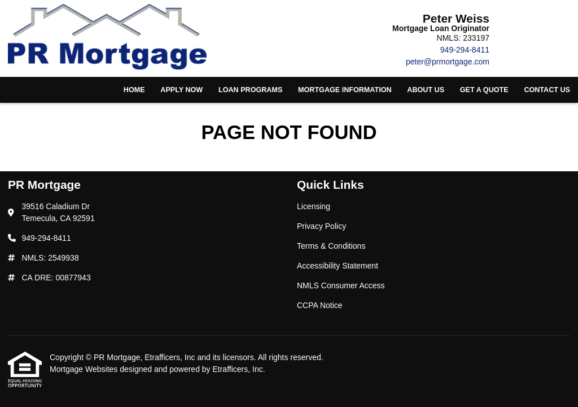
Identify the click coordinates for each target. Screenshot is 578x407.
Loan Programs (250, 90)
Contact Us (547, 90)
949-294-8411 (464, 49)
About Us (425, 90)
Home (134, 90)
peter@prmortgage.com (447, 61)
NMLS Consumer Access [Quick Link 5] (341, 285)
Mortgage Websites (85, 369)
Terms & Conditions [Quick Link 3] (331, 245)
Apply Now (181, 90)
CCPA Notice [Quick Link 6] (320, 305)
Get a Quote (484, 90)
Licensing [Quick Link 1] (313, 206)
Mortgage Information (345, 90)
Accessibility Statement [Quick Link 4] (337, 265)
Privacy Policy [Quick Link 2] (321, 226)
